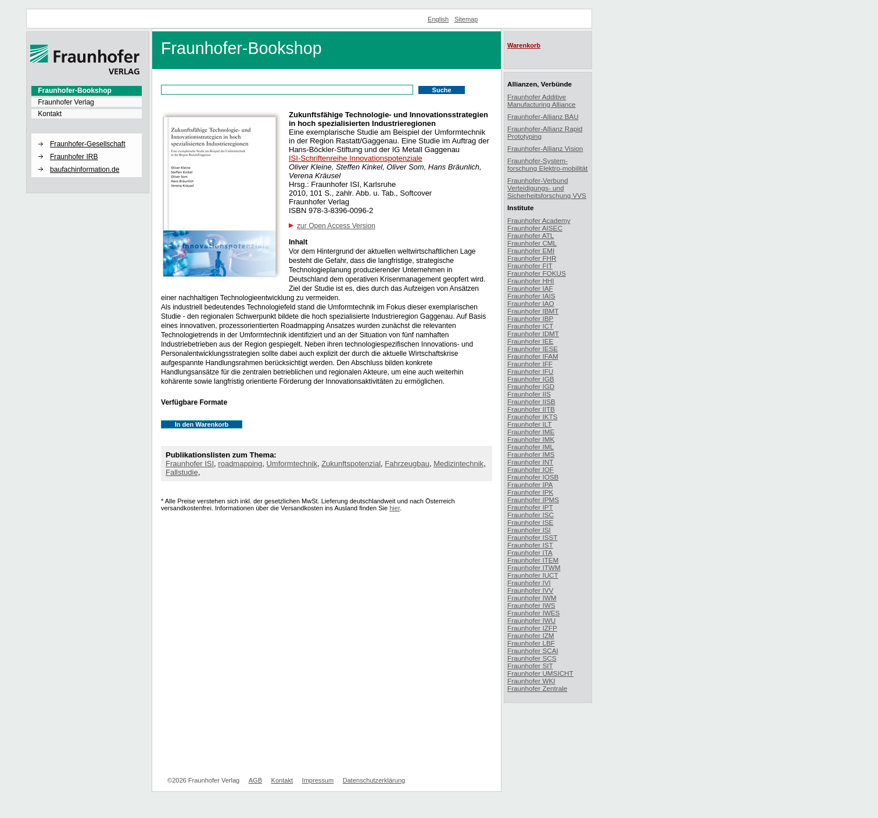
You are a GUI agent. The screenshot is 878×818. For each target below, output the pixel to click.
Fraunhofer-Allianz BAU (543, 116)
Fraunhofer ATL (530, 235)
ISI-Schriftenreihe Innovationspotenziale (355, 158)
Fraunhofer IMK (530, 439)
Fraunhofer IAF (530, 288)
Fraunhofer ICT (530, 326)
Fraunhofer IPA (530, 484)
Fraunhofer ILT (529, 424)
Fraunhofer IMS (530, 454)
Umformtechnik (291, 463)
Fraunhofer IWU (531, 620)
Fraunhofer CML (532, 243)
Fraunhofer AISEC (534, 228)
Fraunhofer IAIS (531, 296)
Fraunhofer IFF (530, 363)
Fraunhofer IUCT (532, 575)
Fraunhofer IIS (529, 394)
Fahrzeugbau (407, 463)
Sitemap (466, 19)
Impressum (318, 780)
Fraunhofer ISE (530, 522)
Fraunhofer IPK (530, 492)
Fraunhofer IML (530, 447)
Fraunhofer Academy (539, 220)
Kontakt (50, 114)
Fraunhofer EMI (530, 250)
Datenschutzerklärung (374, 780)
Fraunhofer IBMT (532, 311)
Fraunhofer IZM (530, 635)
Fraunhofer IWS (531, 605)
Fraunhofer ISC (530, 514)
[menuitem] (86, 90)
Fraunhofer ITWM (534, 567)
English (438, 19)
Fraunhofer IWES (533, 613)
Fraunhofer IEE (530, 341)
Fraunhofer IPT (530, 507)
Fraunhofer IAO (530, 303)
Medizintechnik (458, 463)
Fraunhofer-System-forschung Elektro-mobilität (547, 164)
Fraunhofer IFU (530, 371)
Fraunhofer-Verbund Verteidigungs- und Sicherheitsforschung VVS (546, 187)
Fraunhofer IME (530, 431)
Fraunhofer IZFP (532, 628)
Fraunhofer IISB (531, 401)
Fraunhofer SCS (531, 658)
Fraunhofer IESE (532, 348)
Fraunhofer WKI (531, 680)
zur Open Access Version (336, 226)
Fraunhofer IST (530, 545)
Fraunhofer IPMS (533, 499)
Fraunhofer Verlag (66, 102)
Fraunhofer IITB (531, 409)
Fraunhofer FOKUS (536, 273)
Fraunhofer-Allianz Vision (545, 148)
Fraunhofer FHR (531, 258)
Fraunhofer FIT (530, 265)
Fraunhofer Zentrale (537, 688)
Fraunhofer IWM (531, 597)
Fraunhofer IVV (530, 590)
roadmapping (240, 463)
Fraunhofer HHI (530, 280)
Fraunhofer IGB (530, 379)
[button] (86, 134)
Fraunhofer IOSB (532, 477)
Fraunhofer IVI (529, 582)
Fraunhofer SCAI (532, 650)
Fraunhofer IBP (530, 318)
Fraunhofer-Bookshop (75, 91)
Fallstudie (182, 472)
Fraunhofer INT (530, 462)
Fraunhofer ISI (190, 463)
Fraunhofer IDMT (533, 333)
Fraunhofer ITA (530, 552)
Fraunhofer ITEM (532, 560)
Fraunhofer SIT (530, 665)
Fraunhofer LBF (531, 643)
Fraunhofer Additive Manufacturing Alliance (541, 100)
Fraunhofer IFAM (532, 356)
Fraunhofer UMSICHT (540, 673)
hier (394, 508)
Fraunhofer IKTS (532, 416)
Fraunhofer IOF (530, 469)
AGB (255, 780)
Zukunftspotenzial (351, 463)
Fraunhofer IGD (530, 386)
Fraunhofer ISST (532, 537)
